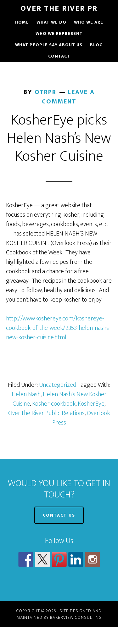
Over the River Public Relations (46, 413)
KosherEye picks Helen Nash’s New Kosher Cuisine (59, 138)
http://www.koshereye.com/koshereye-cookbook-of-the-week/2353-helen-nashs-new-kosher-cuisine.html (58, 328)
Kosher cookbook (54, 403)
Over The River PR (59, 8)
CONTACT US (59, 515)
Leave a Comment (68, 97)
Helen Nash (26, 394)
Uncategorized (57, 385)
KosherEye (91, 403)
